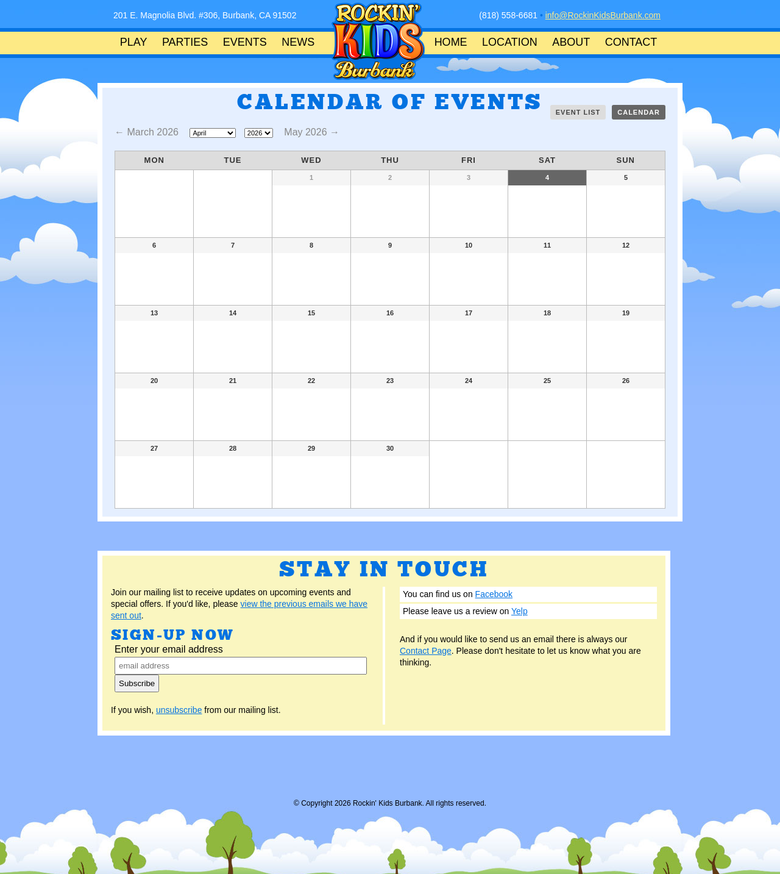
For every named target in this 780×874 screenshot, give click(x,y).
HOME (450, 42)
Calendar (638, 112)
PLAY (133, 42)
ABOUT (571, 42)
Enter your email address (169, 649)
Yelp (519, 611)
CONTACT (631, 42)
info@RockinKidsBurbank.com (603, 15)
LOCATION (509, 42)
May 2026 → (311, 132)
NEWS (298, 42)
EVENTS (245, 42)
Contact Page (426, 651)
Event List (578, 112)
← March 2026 (148, 132)
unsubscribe (179, 710)
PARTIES (185, 42)
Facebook (493, 594)
